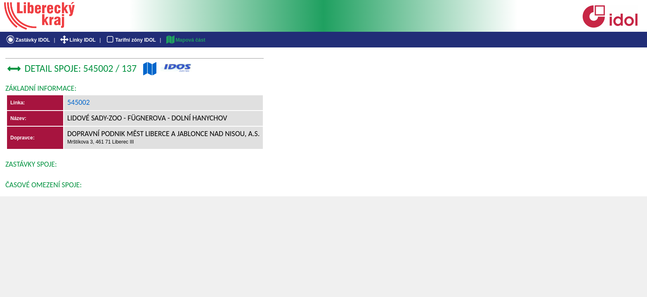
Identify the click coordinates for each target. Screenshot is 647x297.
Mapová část (185, 40)
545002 (78, 102)
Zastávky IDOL (27, 40)
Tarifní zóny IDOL (130, 40)
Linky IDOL (77, 40)
